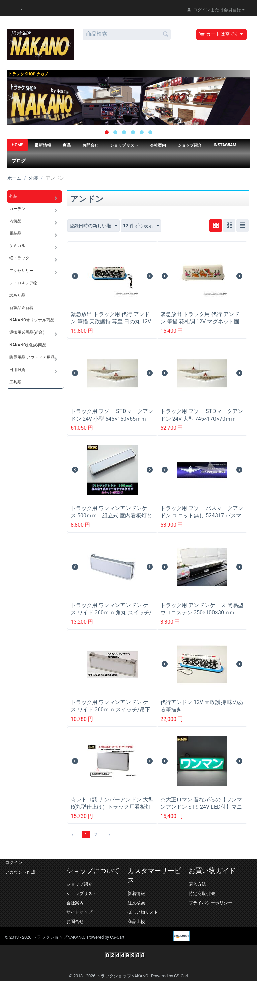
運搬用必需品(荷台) (26, 332)
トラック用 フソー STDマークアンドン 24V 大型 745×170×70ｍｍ (201, 415)
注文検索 (136, 902)
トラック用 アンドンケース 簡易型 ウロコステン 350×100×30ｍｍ (201, 609)
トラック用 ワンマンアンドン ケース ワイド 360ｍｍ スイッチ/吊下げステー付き (112, 709)
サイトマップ (79, 912)
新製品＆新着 (21, 307)
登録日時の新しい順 (93, 226)
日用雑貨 (17, 369)
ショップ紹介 (190, 145)
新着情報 (136, 893)
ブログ (19, 160)
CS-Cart (117, 937)
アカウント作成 (20, 872)
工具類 (15, 382)
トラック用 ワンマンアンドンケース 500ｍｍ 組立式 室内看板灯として (111, 515)
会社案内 (158, 145)
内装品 (15, 221)
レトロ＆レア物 (23, 283)
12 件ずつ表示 (141, 226)
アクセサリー (21, 270)
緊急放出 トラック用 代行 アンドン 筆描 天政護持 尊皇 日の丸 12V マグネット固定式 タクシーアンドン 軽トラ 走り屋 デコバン (111, 325)
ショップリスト (124, 145)
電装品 (15, 233)
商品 (67, 145)
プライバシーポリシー (210, 902)
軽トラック (19, 258)
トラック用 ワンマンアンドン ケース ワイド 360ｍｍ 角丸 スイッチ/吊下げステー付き (112, 612)
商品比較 (136, 921)
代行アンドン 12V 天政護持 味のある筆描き (201, 706)
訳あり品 (17, 295)
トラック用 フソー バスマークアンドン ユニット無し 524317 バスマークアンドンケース (201, 515)
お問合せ (90, 145)
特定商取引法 (202, 893)
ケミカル (17, 245)
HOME (17, 145)
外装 (33, 178)
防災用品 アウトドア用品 (32, 357)
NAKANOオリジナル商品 (31, 320)
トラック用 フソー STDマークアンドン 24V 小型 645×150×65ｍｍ (112, 415)
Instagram (224, 145)
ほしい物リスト (142, 912)
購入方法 (197, 884)
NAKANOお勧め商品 (27, 345)
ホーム (14, 178)
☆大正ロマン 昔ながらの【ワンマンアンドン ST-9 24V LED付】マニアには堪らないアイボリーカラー (201, 806)
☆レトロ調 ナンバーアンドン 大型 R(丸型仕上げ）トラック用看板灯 (112, 803)
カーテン (17, 208)
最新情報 (43, 145)
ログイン (13, 862)
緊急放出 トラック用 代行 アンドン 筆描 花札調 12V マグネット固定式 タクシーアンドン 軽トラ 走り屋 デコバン (201, 325)
